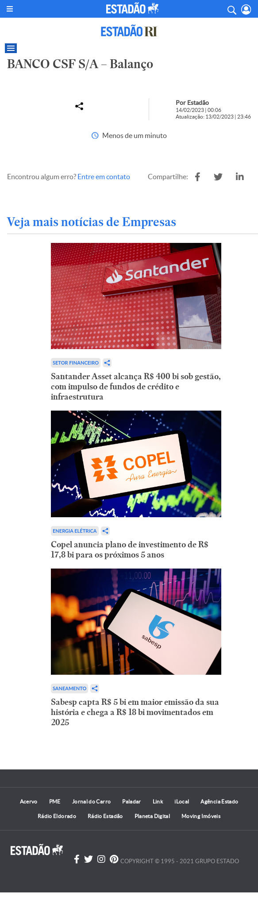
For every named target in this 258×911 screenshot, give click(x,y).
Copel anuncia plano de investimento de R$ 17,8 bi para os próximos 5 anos (129, 549)
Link (158, 801)
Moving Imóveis (200, 816)
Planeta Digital (152, 816)
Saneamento (69, 688)
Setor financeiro (76, 362)
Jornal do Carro (91, 801)
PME (55, 801)
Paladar (131, 801)
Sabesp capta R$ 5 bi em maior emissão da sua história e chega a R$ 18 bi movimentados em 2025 (135, 712)
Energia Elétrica (75, 531)
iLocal (181, 801)
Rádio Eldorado (57, 816)
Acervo (29, 801)
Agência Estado (219, 801)
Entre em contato (103, 177)
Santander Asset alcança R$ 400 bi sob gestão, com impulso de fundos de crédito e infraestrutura (136, 386)
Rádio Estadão (105, 816)
